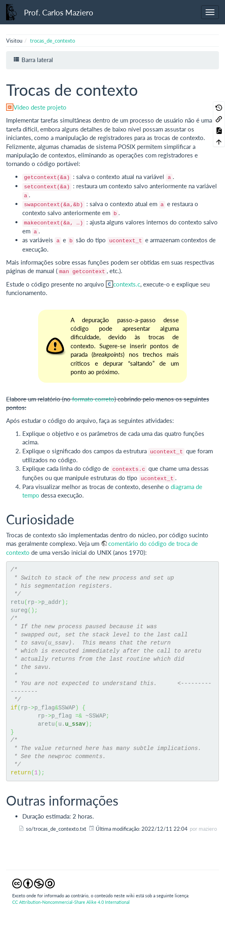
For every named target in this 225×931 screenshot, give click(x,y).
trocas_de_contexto (52, 40)
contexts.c (126, 284)
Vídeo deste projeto (39, 107)
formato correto (93, 399)
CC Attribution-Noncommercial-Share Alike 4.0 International (71, 902)
